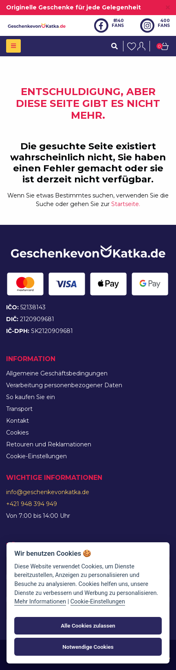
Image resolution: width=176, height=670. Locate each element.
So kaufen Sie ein (30, 397)
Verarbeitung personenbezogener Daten (64, 385)
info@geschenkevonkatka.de (47, 492)
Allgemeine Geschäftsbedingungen (57, 373)
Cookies (17, 432)
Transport (19, 409)
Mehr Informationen (40, 601)
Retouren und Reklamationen (48, 444)
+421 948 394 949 (31, 504)
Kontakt (17, 420)
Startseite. (125, 204)
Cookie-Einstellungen (36, 456)
